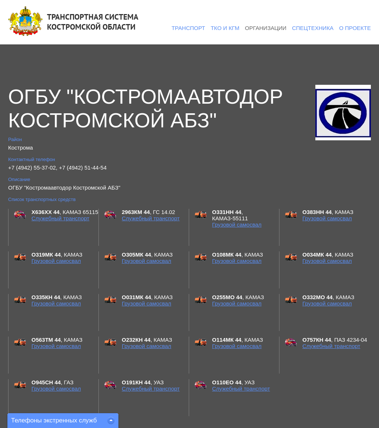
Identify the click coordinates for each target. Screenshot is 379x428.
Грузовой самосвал (237, 224)
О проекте (355, 28)
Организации (265, 28)
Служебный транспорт (60, 218)
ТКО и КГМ (225, 28)
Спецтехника (312, 28)
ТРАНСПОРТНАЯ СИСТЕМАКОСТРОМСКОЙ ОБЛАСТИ (92, 22)
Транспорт (188, 28)
